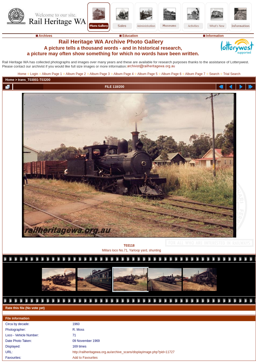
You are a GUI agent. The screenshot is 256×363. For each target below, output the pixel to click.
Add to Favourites (85, 358)
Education (130, 36)
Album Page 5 (147, 74)
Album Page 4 (124, 74)
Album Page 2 (76, 74)
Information (215, 36)
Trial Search (231, 74)
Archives (45, 36)
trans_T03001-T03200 (34, 80)
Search (214, 74)
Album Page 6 (171, 74)
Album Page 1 (52, 74)
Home (22, 74)
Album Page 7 (195, 74)
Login (34, 74)
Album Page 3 (100, 74)
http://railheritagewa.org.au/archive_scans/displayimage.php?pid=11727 (123, 352)
